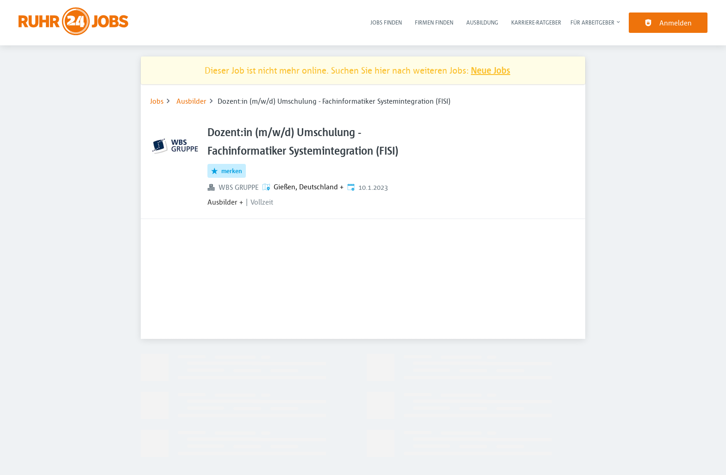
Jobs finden (386, 22)
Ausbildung (482, 22)
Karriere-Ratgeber (536, 22)
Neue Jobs (490, 70)
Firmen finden (434, 22)
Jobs (156, 101)
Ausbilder (191, 101)
